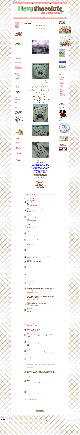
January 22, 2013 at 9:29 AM (32, 221)
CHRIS (46, 36)
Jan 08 (18, 153)
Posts (16, 97)
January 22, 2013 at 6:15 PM (32, 284)
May (17, 144)
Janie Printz (62, 97)
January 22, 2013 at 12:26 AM (32, 205)
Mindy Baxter (62, 90)
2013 (17, 138)
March (17, 147)
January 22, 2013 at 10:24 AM (32, 235)
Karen (28, 260)
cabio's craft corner (30, 200)
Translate (17, 75)
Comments (17, 99)
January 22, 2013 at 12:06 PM (32, 257)
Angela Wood (62, 81)
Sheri (28, 224)
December (18, 139)
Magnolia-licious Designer (31, 220)
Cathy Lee (28, 272)
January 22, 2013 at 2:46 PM (32, 262)
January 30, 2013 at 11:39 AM (32, 376)
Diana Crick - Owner (62, 78)
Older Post (54, 397)
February (18, 148)
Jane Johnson (62, 88)
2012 (17, 155)
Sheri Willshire (62, 95)
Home (41, 397)
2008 (17, 160)
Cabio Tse (61, 82)
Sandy (28, 370)
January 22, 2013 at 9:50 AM (32, 228)
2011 (17, 156)
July (17, 142)
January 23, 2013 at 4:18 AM (32, 305)
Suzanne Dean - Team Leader (62, 79)
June (17, 143)
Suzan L (28, 215)
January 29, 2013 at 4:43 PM (32, 367)
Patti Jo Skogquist (61, 93)
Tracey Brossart (62, 98)
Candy (17, 27)
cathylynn (28, 308)
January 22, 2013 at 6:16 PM (32, 292)
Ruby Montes (62, 94)
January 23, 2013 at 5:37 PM (32, 337)
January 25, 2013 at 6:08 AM (32, 360)
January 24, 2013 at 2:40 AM (32, 346)
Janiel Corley (62, 89)
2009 (17, 159)
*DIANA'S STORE (40, 160)
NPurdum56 (29, 281)
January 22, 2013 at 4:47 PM (32, 278)
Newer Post (27, 397)
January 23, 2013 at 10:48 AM (32, 312)
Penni (28, 379)
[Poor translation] (4, 419)
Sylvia (28, 248)
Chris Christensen (62, 86)
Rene (28, 333)
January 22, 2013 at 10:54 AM (32, 245)
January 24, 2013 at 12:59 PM (32, 354)
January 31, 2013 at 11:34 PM (32, 387)
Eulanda (28, 287)
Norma (28, 340)
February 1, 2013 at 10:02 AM (32, 394)
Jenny (28, 357)
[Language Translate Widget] (20, 73)
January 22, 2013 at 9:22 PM (32, 299)
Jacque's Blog (44, 170)
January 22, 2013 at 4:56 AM (32, 212)
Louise (28, 302)
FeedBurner (18, 87)
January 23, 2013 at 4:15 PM (32, 330)
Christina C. (29, 328)
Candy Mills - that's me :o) (62, 84)
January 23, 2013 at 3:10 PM (32, 325)
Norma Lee (61, 91)
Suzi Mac (61, 96)
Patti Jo (28, 231)
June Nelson (29, 390)
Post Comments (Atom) (33, 399)
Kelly (28, 208)
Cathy (28, 349)
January (17, 149)
